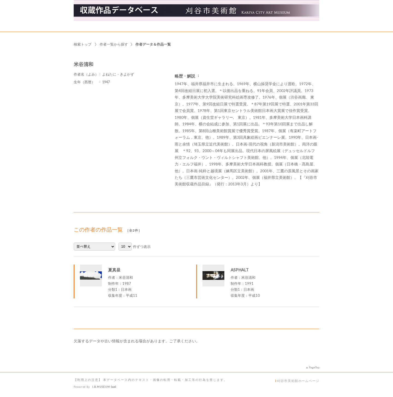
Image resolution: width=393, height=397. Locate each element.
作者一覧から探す (114, 44)
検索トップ (82, 44)
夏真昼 (114, 269)
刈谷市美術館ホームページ (298, 381)
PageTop (314, 367)
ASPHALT (240, 269)
